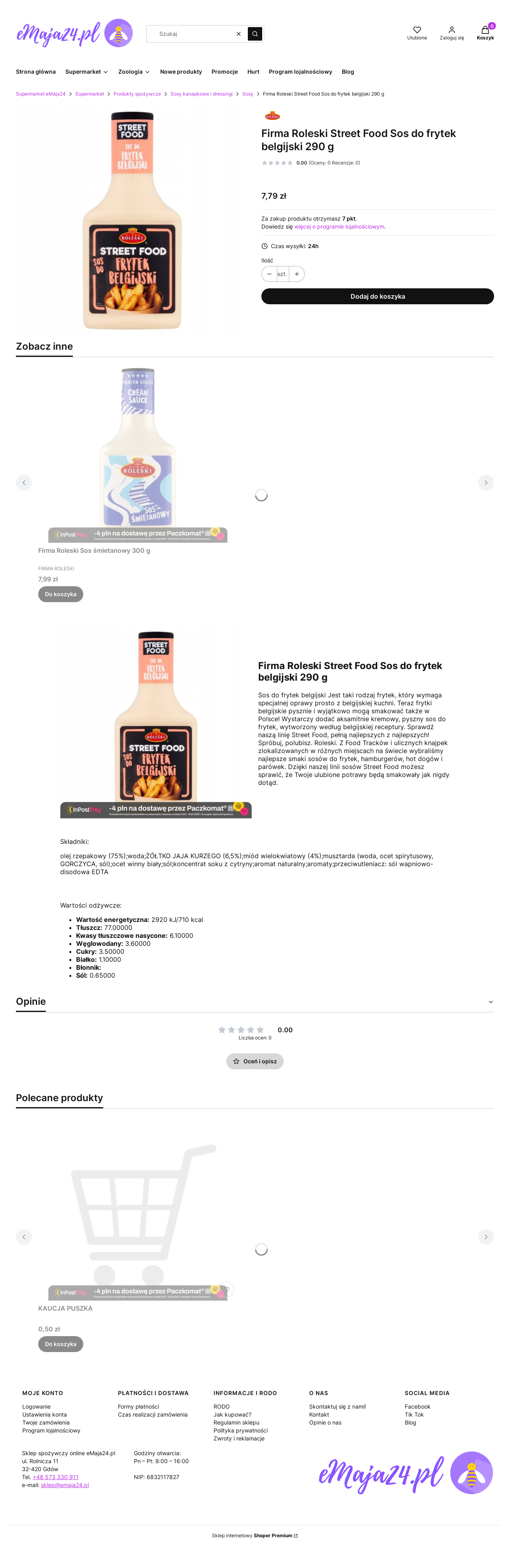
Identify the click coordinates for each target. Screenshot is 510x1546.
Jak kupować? (232, 1414)
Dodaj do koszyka (378, 296)
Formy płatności (138, 1406)
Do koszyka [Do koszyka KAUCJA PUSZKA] (60, 1344)
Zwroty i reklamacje (239, 1438)
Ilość (267, 260)
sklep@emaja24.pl (65, 1484)
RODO (222, 1406)
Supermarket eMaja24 (41, 94)
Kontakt (319, 1414)
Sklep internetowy (252, 1535)
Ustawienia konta (44, 1414)
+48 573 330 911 (55, 1477)
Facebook (418, 1406)
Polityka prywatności (241, 1430)
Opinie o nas (325, 1422)
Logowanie (36, 1406)
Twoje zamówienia (46, 1422)
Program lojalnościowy (51, 1430)
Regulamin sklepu (236, 1422)
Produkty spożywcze (137, 94)
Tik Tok (414, 1414)
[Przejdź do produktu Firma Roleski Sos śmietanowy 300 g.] (137, 453)
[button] (255, 34)
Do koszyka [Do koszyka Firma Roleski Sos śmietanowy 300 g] (60, 594)
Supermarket (89, 94)
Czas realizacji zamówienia (153, 1414)
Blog (410, 1422)
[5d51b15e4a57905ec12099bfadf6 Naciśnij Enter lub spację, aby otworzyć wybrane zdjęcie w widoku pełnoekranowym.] (132, 220)
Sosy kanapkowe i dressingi (202, 94)
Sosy (247, 94)
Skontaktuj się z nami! (337, 1406)
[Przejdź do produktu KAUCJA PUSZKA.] (137, 1211)
